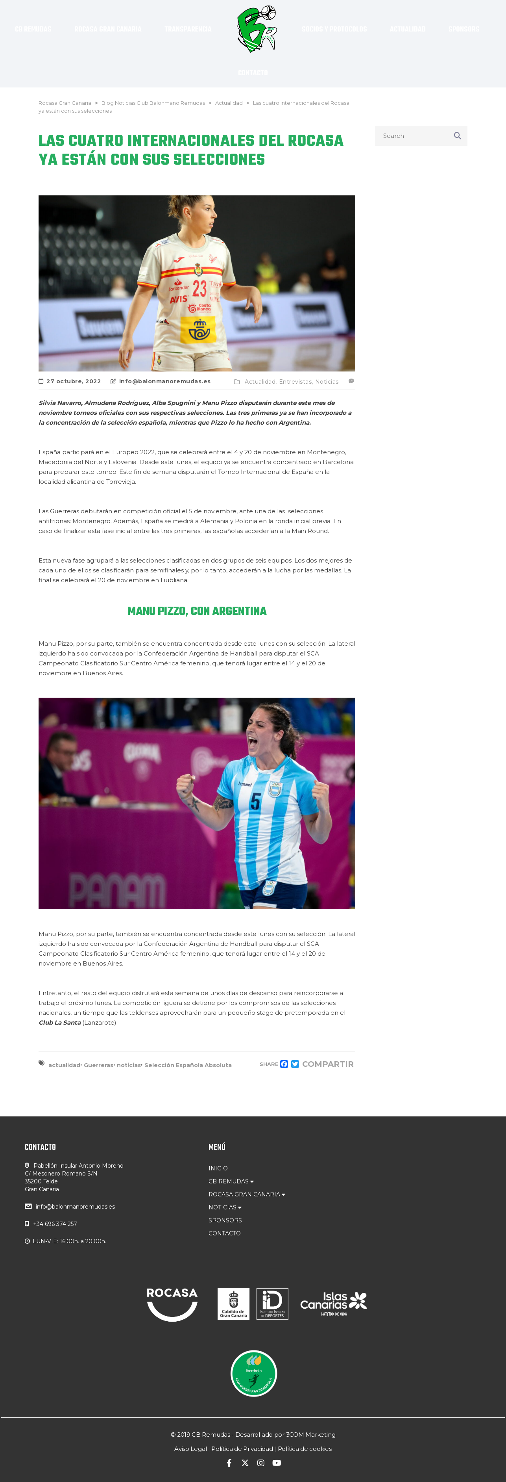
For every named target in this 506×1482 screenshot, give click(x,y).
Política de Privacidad (242, 1448)
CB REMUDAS (231, 1181)
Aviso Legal (190, 1448)
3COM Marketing (311, 1434)
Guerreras (98, 1065)
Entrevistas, (296, 381)
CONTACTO (225, 1233)
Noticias (327, 381)
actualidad (64, 1065)
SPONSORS (225, 1220)
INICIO (218, 1168)
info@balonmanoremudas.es (75, 1206)
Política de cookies (305, 1448)
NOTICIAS (225, 1207)
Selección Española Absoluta (188, 1065)
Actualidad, (261, 381)
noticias (129, 1065)
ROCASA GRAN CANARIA (247, 1194)
